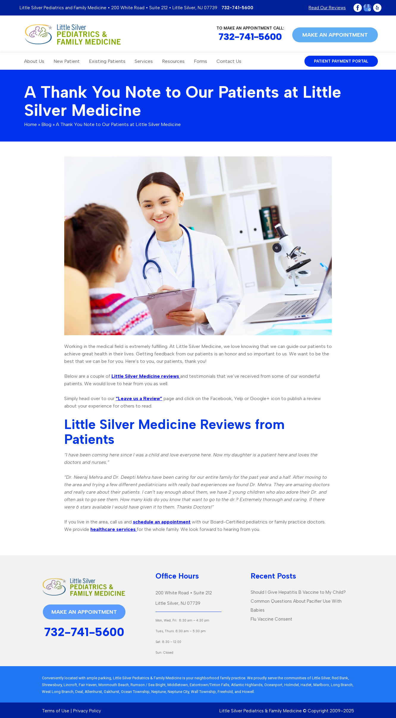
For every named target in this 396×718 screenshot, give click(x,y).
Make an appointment (335, 35)
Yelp (377, 8)
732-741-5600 (237, 7)
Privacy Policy (87, 711)
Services (144, 61)
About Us (34, 61)
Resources (173, 61)
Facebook (357, 8)
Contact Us (228, 61)
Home (30, 124)
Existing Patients (107, 61)
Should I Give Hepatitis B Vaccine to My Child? (298, 592)
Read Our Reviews (327, 7)
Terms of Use (55, 711)
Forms (200, 61)
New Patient (67, 61)
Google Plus (367, 8)
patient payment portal (341, 61)
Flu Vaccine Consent (271, 619)
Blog (46, 124)
